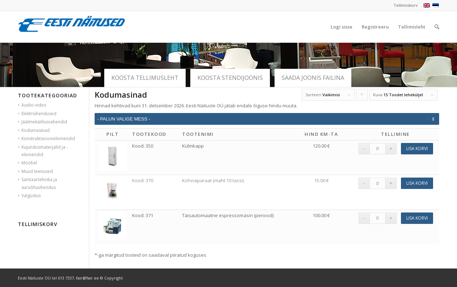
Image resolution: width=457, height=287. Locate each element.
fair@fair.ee (87, 278)
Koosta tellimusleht (145, 78)
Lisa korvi (417, 148)
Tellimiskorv (405, 5)
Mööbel (29, 163)
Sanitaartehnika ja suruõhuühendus (39, 183)
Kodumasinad (35, 130)
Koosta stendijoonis (230, 78)
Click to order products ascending (362, 96)
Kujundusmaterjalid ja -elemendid (44, 151)
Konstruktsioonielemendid (48, 138)
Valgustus (31, 196)
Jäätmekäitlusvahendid (44, 122)
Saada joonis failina (313, 78)
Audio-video (33, 105)
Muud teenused (37, 171)
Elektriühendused (38, 114)
